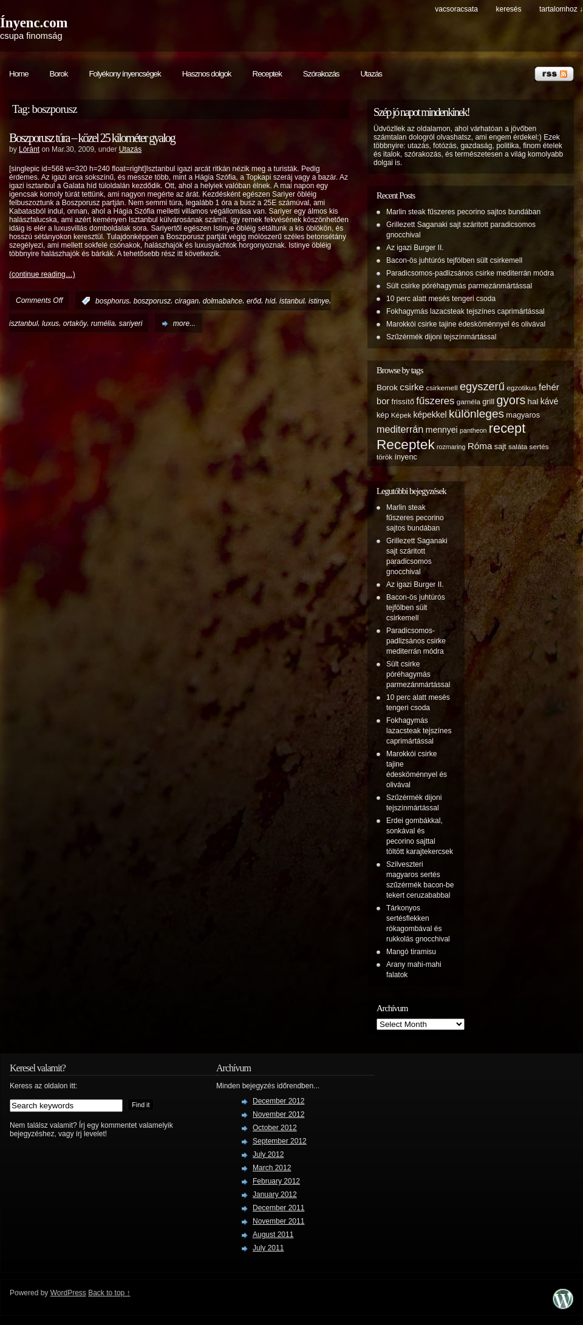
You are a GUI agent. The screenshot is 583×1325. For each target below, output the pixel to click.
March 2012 (272, 1168)
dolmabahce (222, 301)
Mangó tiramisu (411, 951)
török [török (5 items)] (384, 457)
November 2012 (278, 1114)
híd (270, 301)
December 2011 (278, 1208)
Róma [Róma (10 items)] (480, 446)
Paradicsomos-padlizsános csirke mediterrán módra (470, 273)
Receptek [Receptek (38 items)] (406, 444)
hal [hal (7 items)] (533, 401)
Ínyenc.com (33, 22)
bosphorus (112, 301)
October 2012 (275, 1127)
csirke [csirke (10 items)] (412, 387)
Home (19, 73)
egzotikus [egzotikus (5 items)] (521, 387)
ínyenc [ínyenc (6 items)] (405, 457)
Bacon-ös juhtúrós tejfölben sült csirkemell (454, 260)
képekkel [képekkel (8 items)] (429, 414)
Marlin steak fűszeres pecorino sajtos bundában (463, 212)
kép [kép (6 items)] (383, 415)
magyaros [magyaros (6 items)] (523, 415)
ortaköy (75, 323)
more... (184, 323)
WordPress (68, 1293)
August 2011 (273, 1234)
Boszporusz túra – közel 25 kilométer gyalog (92, 137)
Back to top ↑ (109, 1293)
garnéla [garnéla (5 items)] (468, 401)
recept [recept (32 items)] (507, 428)
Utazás (370, 73)
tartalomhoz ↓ (561, 9)
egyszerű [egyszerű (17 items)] (482, 387)
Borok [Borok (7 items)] (387, 387)
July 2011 (268, 1248)
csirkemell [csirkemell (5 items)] (441, 387)
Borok (59, 73)
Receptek (267, 73)
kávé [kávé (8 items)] (549, 401)
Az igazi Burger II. (415, 247)
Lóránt (29, 149)
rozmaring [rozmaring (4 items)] (451, 446)
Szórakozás (321, 73)
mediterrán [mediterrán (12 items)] (400, 429)
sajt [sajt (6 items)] (500, 446)
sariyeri (131, 323)
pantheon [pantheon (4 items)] (473, 430)
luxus (50, 323)
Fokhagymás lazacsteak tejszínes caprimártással (465, 311)
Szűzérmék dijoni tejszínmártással (441, 337)
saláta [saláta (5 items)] (517, 446)
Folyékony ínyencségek (124, 73)
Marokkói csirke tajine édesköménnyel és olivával (465, 324)
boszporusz (152, 301)
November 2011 (278, 1221)
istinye (319, 301)
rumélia (103, 323)
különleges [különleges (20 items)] (476, 413)
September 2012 (280, 1141)
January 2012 (275, 1194)
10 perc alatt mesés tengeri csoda (441, 298)
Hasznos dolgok (206, 73)
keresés (508, 9)
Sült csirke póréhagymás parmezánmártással (459, 286)
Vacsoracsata (456, 9)
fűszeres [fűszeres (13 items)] (435, 401)
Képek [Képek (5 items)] (401, 415)
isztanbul (23, 323)
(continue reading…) (42, 274)
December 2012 (278, 1101)
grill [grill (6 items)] (488, 402)
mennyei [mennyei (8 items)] (442, 430)
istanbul (291, 301)
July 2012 (268, 1154)
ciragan (187, 301)
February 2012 (276, 1181)
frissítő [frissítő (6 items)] (403, 402)
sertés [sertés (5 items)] (539, 446)
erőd (254, 301)
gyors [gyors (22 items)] (510, 400)
